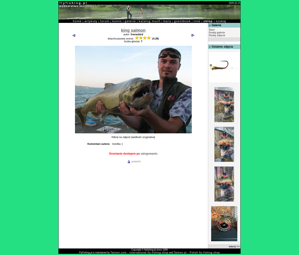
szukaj (221, 21)
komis (117, 21)
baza (167, 21)
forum (105, 21)
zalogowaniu (149, 153)
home (77, 21)
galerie (130, 21)
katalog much (149, 21)
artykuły (91, 21)
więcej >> (234, 246)
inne (197, 21)
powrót (133, 161)
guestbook (182, 21)
